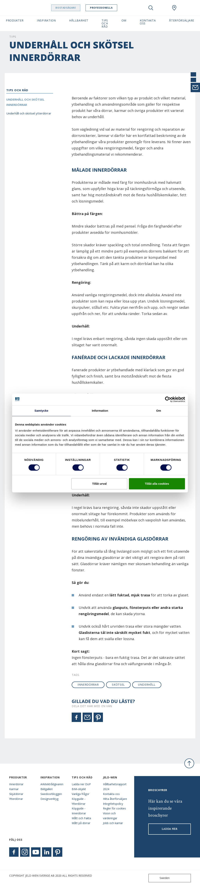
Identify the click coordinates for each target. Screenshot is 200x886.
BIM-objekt (79, 789)
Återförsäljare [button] (181, 20)
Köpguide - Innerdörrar (79, 811)
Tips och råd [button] (105, 23)
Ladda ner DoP (81, 784)
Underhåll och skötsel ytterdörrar (28, 113)
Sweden (160, 878)
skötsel (118, 684)
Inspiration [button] (46, 20)
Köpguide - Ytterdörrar (78, 801)
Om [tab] (158, 410)
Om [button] (123, 20)
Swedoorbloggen (51, 794)
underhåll (146, 684)
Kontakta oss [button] (148, 22)
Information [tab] (100, 410)
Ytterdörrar (16, 799)
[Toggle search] (151, 8)
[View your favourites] (162, 8)
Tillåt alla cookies (157, 483)
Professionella (109, 7)
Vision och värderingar (110, 815)
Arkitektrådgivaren (51, 784)
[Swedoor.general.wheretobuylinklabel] (174, 8)
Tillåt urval (99, 483)
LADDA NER (170, 829)
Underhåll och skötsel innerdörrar (25, 102)
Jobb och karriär (113, 823)
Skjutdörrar (16, 794)
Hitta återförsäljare (115, 799)
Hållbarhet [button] (78, 20)
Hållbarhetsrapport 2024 (115, 786)
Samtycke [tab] (41, 410)
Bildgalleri (46, 789)
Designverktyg (49, 799)
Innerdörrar (16, 784)
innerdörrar (88, 684)
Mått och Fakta (81, 818)
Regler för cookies (114, 808)
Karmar (14, 789)
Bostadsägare (73, 7)
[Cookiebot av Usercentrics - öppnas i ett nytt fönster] (168, 399)
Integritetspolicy (113, 804)
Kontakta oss (111, 794)
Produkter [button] (14, 20)
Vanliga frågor (80, 794)
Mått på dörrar (81, 823)
